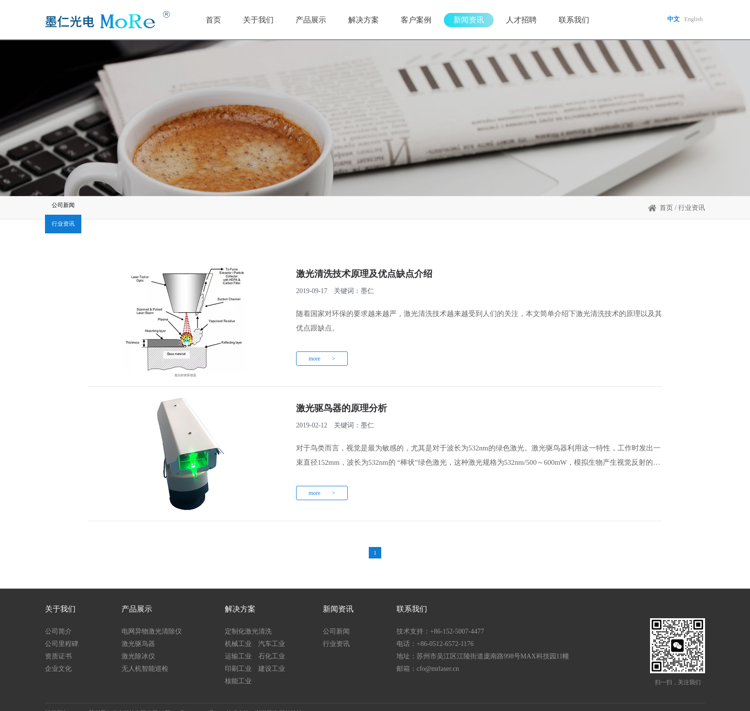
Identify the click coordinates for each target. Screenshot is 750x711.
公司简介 (58, 619)
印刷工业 (238, 656)
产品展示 (307, 21)
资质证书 (58, 644)
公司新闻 (88, 210)
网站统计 (290, 701)
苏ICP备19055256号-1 (192, 701)
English (692, 20)
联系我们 (570, 21)
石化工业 (271, 644)
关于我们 (255, 21)
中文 (670, 20)
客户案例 (412, 21)
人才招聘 (518, 21)
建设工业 (271, 656)
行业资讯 (174, 210)
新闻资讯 (465, 21)
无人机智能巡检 (144, 656)
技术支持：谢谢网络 (252, 701)
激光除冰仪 (138, 644)
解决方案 (360, 21)
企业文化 (58, 656)
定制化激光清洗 (248, 619)
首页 (210, 21)
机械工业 (238, 631)
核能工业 (238, 669)
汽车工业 (271, 631)
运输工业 (238, 644)
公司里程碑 (61, 631)
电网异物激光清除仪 (151, 619)
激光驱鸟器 (138, 631)
